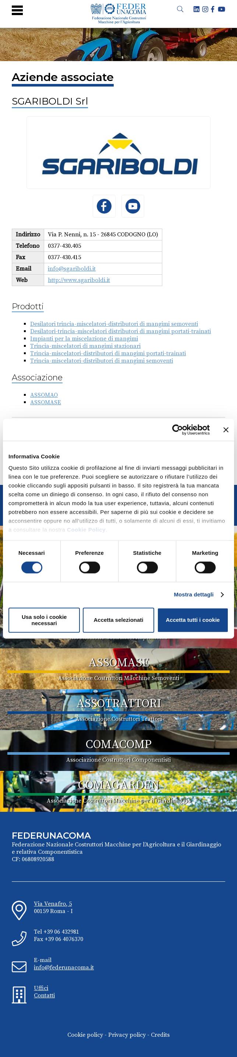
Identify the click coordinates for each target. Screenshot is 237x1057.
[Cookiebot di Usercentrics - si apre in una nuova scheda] (177, 429)
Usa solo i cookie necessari (44, 620)
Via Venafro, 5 (53, 904)
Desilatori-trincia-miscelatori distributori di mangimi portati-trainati (120, 331)
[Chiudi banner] (226, 429)
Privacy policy (127, 1035)
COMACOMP (119, 744)
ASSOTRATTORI (118, 704)
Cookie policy (85, 1035)
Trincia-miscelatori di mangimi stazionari (85, 346)
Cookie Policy (86, 529)
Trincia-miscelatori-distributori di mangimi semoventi (101, 360)
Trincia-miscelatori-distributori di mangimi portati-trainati (108, 353)
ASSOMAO (44, 395)
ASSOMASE (45, 402)
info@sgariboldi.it (72, 268)
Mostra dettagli (193, 595)
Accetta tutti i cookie (193, 620)
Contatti (44, 995)
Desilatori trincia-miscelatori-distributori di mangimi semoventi (114, 324)
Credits (160, 1035)
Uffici (41, 988)
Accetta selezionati (118, 620)
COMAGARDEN (118, 785)
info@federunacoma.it (64, 967)
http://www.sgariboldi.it (79, 280)
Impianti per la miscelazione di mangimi (84, 338)
